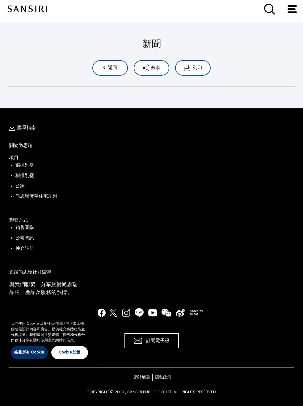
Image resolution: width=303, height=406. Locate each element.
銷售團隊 (24, 227)
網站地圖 (142, 377)
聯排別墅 (24, 175)
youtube (152, 312)
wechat (166, 312)
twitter (114, 312)
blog (196, 312)
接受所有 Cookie (29, 352)
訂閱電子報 (157, 340)
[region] (49, 335)
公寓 (20, 186)
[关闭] (88, 314)
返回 (112, 67)
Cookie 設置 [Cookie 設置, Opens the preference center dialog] (70, 352)
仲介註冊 (24, 248)
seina (180, 312)
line (139, 312)
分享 (155, 67)
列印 (197, 67)
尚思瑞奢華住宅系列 (36, 196)
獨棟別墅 (24, 165)
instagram (126, 312)
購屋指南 (26, 127)
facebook (102, 312)
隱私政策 (163, 377)
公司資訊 (24, 238)
